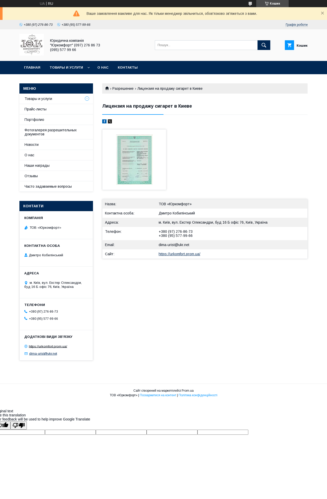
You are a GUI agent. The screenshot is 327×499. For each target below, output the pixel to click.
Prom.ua (188, 390)
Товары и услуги (66, 67)
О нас (103, 67)
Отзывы (31, 176)
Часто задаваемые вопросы (48, 186)
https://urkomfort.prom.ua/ (179, 254)
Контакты (128, 67)
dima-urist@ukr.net (174, 245)
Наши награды (37, 165)
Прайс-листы (35, 109)
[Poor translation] (18, 425)
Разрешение (123, 88)
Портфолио (34, 120)
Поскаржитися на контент (158, 395)
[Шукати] (264, 45)
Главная (32, 67)
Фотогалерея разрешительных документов (51, 132)
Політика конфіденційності (198, 395)
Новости (32, 145)
